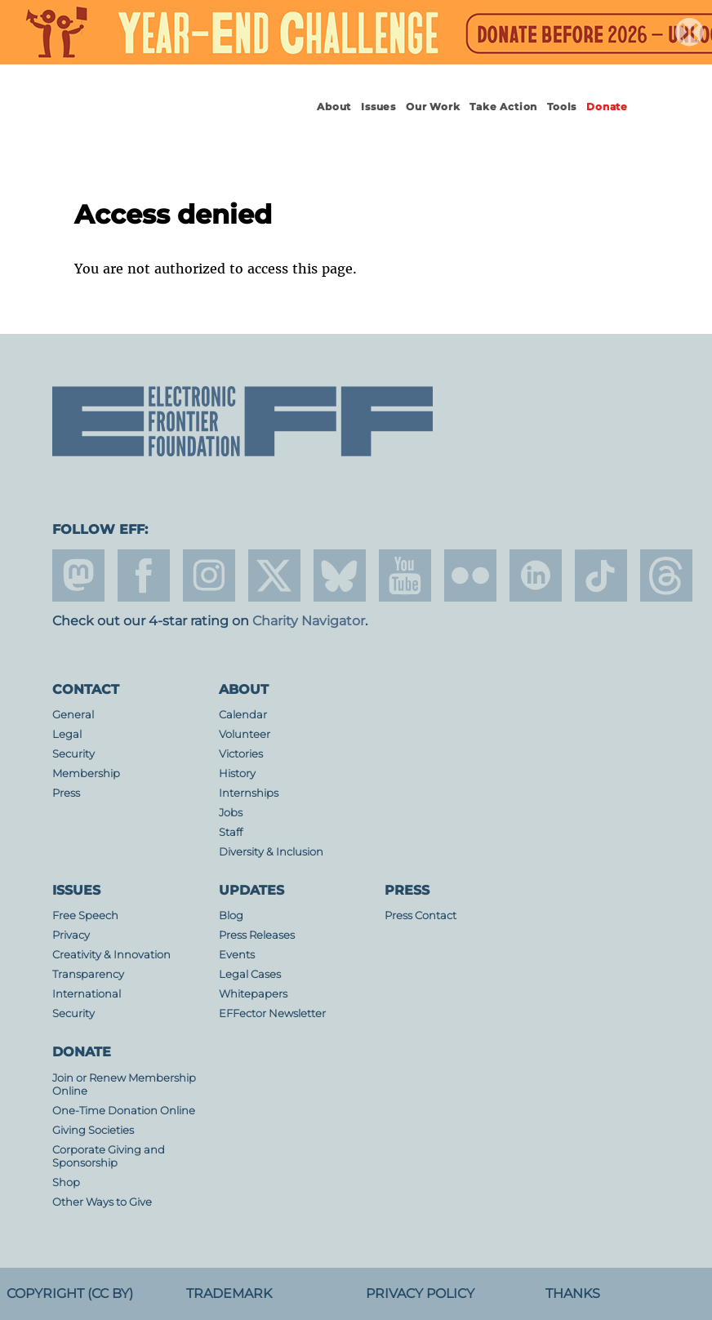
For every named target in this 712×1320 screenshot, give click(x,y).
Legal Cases (250, 974)
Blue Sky (340, 575)
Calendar (243, 715)
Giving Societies (93, 1130)
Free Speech (85, 915)
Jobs (231, 813)
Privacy (71, 935)
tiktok (601, 575)
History (237, 773)
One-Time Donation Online (123, 1110)
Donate (607, 106)
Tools (561, 106)
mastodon (78, 575)
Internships (248, 793)
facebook (144, 575)
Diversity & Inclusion (271, 852)
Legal (67, 734)
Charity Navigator (308, 621)
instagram (209, 575)
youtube (405, 575)
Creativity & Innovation (111, 955)
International (86, 994)
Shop (66, 1182)
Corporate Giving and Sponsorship (108, 1156)
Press (66, 793)
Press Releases (257, 935)
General (73, 715)
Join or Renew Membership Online (124, 1084)
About (334, 106)
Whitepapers (253, 994)
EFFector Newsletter (272, 1013)
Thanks (572, 1293)
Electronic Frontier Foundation (152, 121)
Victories (241, 754)
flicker (470, 575)
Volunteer (244, 734)
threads (666, 575)
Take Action (503, 106)
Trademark (229, 1293)
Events (237, 955)
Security (73, 754)
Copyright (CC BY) (70, 1293)
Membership (86, 773)
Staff (231, 832)
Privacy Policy (420, 1293)
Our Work (433, 106)
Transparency (88, 974)
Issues (378, 106)
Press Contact (420, 915)
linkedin (536, 575)
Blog (231, 915)
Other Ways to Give (102, 1202)
